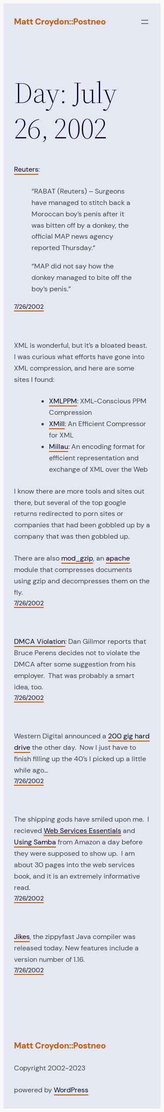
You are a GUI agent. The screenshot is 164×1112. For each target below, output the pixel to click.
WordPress (71, 1089)
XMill (57, 423)
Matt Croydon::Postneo (60, 21)
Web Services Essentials (82, 830)
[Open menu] (145, 22)
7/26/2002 (29, 307)
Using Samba (35, 842)
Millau (58, 446)
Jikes (22, 936)
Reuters (26, 169)
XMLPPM (63, 401)
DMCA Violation (39, 641)
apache (118, 558)
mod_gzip (77, 558)
